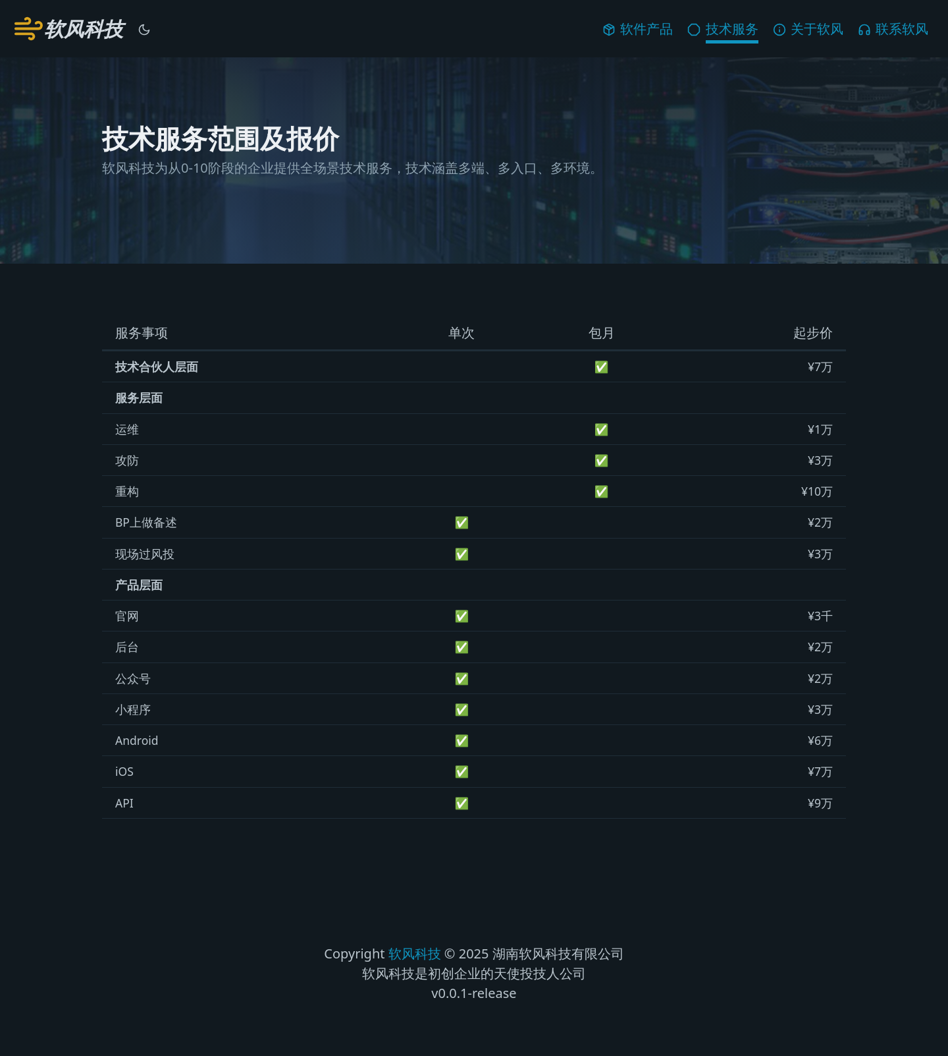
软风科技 (414, 953)
